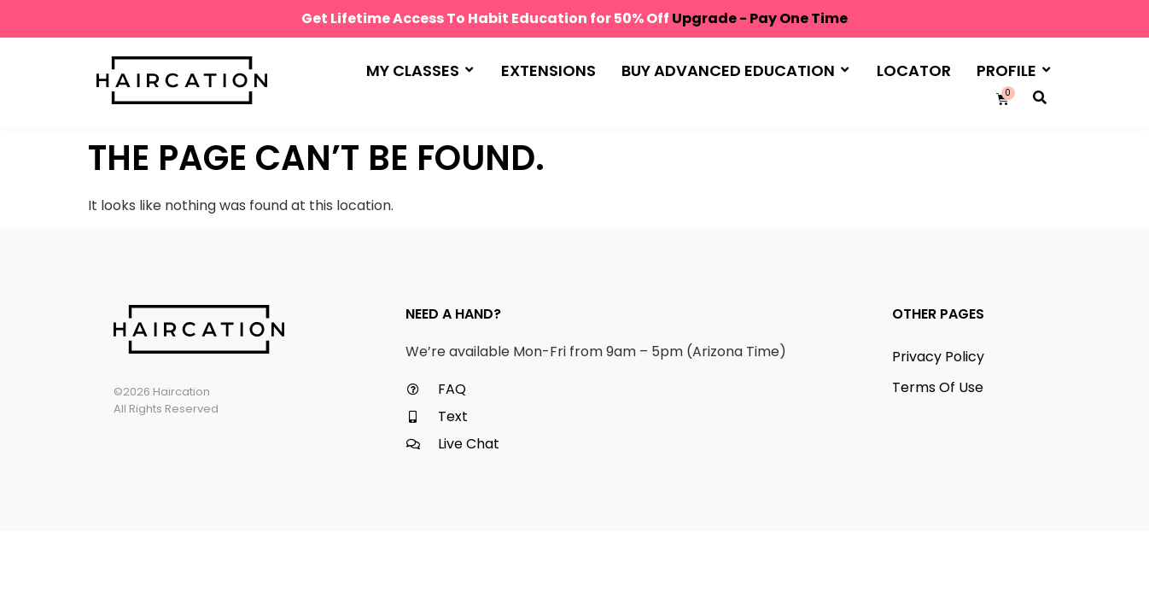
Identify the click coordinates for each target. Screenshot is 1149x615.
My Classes (419, 70)
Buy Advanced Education (735, 70)
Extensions (548, 70)
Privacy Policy (938, 356)
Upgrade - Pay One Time (760, 18)
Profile (1013, 70)
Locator (914, 70)
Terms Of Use (937, 387)
